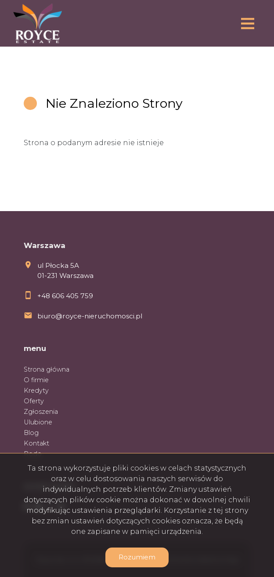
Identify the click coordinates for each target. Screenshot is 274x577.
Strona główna (46, 369)
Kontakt (36, 443)
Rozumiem (137, 557)
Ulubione (38, 422)
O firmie (36, 380)
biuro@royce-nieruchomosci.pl (89, 316)
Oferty (34, 401)
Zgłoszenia (41, 412)
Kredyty (36, 390)
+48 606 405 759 (65, 296)
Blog (31, 433)
